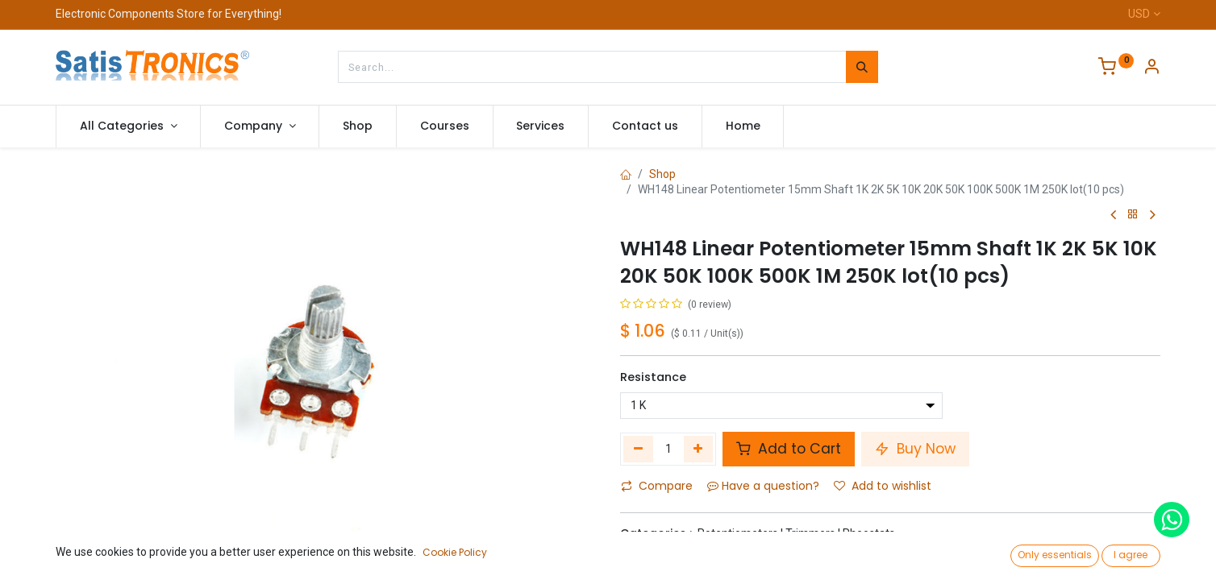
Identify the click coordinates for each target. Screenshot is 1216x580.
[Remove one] (638, 449)
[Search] (862, 67)
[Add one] (699, 449)
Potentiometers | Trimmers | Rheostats (796, 533)
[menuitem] (357, 126)
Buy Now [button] (915, 448)
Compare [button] (657, 486)
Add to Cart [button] (788, 448)
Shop (662, 174)
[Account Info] (1151, 68)
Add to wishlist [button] (882, 486)
